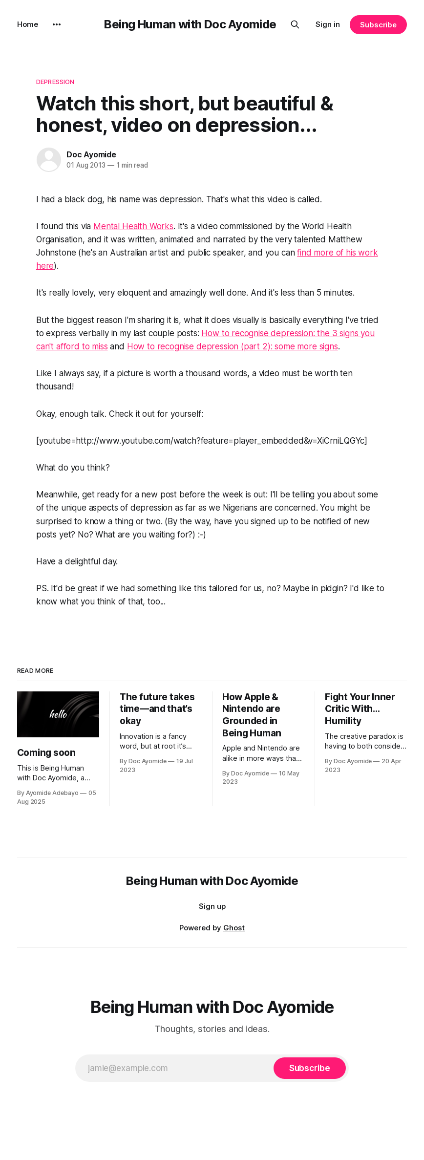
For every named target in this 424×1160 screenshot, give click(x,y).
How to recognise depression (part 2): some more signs (232, 346)
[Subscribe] (310, 1068)
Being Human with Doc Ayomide (190, 24)
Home (27, 24)
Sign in (328, 24)
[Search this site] (295, 24)
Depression (55, 82)
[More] (56, 24)
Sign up (212, 906)
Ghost (234, 927)
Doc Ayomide (91, 154)
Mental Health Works (133, 226)
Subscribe (378, 24)
